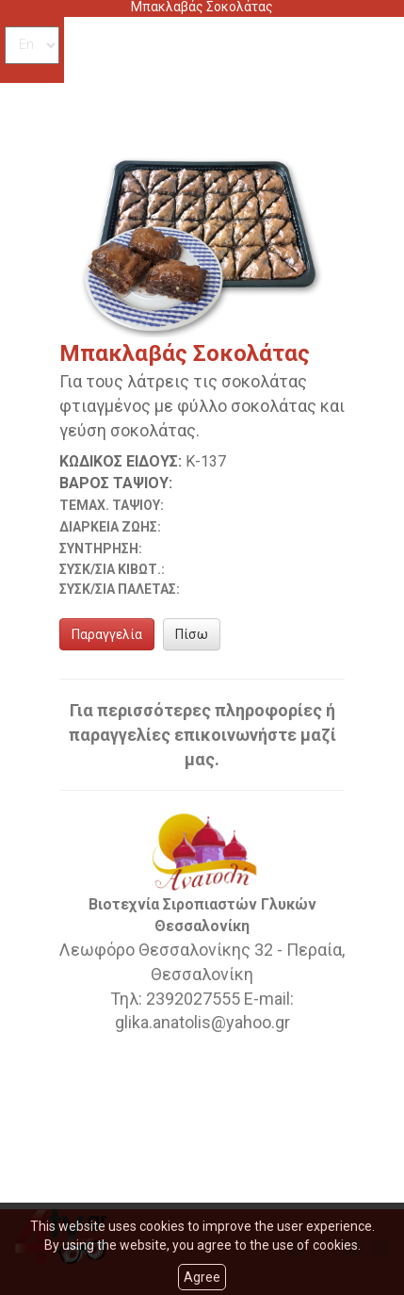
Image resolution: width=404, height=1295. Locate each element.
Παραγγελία (107, 634)
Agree (202, 1277)
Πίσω (191, 634)
